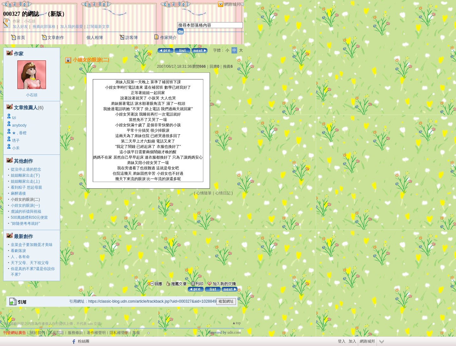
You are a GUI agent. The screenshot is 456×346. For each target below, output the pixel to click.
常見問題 (56, 332)
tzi (14, 118)
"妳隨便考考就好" (25, 223)
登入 (341, 341)
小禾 (16, 148)
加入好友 (20, 26)
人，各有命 (20, 257)
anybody (19, 125)
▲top (236, 323)
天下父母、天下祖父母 (30, 263)
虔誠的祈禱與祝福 (26, 211)
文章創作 (56, 37)
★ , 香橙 (19, 133)
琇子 (16, 140)
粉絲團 (83, 341)
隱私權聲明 (119, 332)
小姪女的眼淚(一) (25, 205)
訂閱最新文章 (98, 26)
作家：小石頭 (24, 21)
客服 (136, 332)
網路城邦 (232, 4)
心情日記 (223, 193)
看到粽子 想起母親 (26, 187)
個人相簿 (94, 37)
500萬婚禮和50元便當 (29, 217)
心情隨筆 (204, 193)
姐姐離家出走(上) (25, 181)
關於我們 (37, 332)
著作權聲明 (96, 332)
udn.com (234, 332)
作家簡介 (168, 37)
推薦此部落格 (44, 26)
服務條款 (75, 332)
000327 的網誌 (21, 14)
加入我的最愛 (71, 26)
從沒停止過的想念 (26, 169)
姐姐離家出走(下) (25, 175)
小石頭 (31, 95)
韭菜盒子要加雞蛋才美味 (32, 244)
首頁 (21, 37)
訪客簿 (131, 37)
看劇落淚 (18, 250)
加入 (352, 341)
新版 (56, 14)
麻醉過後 (18, 193)
